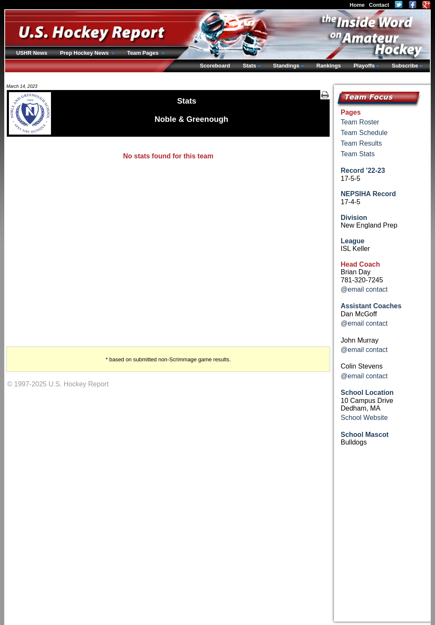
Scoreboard (215, 65)
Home (357, 5)
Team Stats (358, 154)
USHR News (31, 53)
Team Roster (360, 122)
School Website (364, 417)
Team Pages (143, 53)
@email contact (364, 289)
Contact (379, 5)
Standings (286, 65)
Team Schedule (364, 132)
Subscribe (405, 65)
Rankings (328, 65)
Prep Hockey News (85, 53)
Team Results (361, 143)
